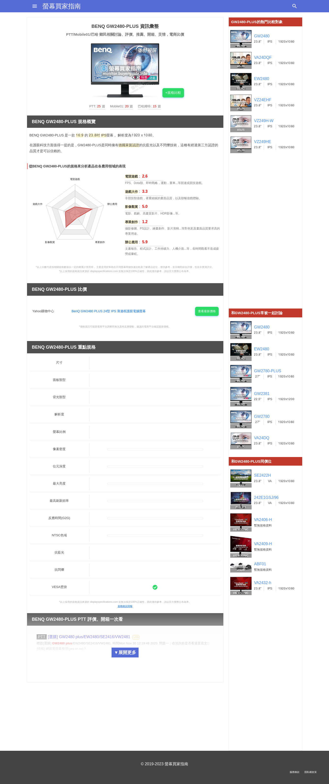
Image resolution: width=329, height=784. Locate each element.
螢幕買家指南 (62, 6)
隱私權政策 (310, 772)
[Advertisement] (265, 235)
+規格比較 (173, 93)
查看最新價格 (207, 311)
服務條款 (295, 772)
